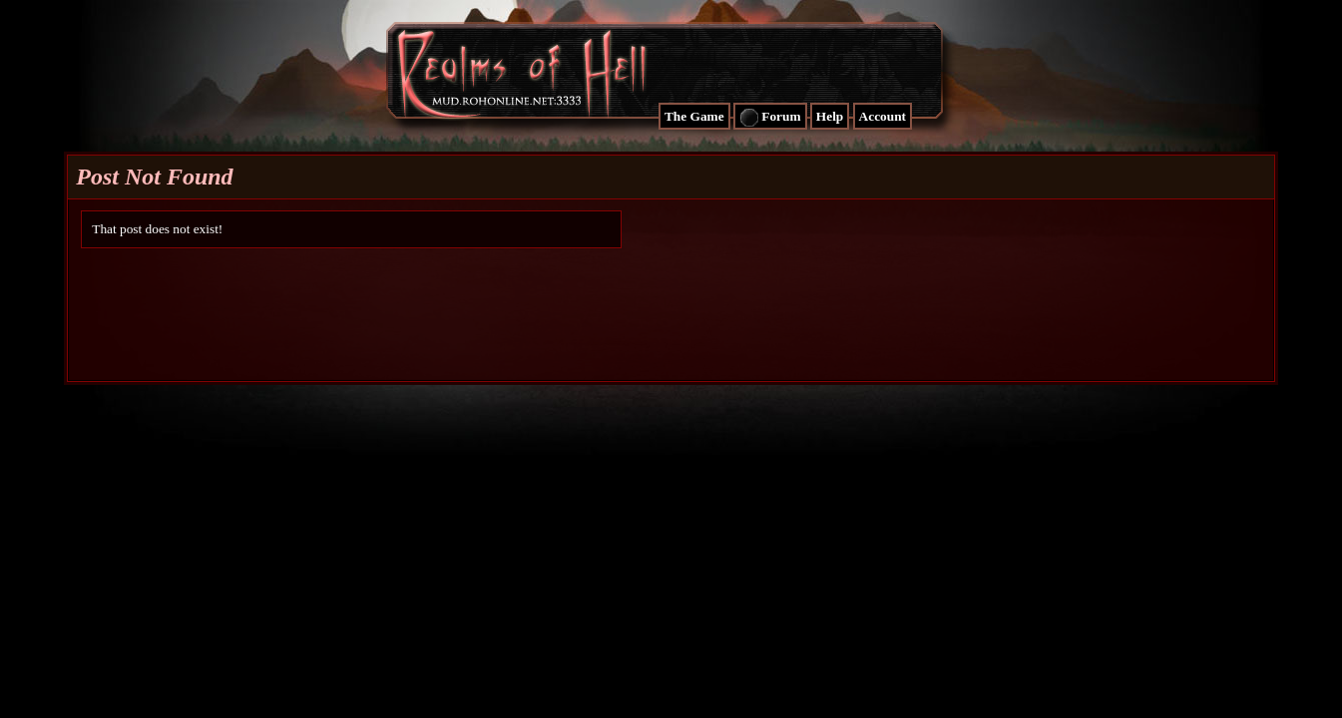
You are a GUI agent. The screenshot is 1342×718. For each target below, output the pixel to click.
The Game (694, 116)
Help (829, 116)
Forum (770, 118)
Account (882, 116)
